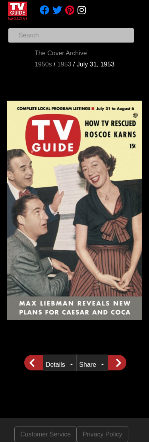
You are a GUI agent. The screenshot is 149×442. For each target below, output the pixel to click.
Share (89, 364)
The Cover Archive (61, 53)
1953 (64, 64)
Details (57, 364)
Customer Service (45, 434)
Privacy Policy (102, 434)
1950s (43, 64)
